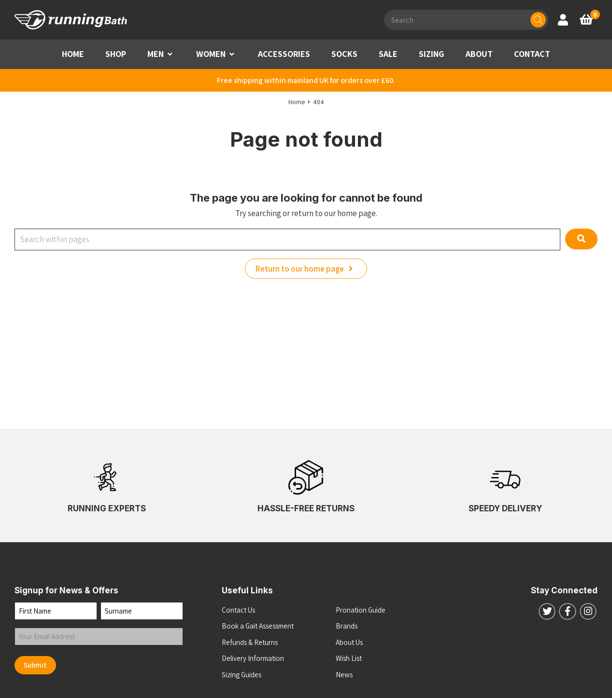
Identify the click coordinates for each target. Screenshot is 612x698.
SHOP (115, 53)
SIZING (431, 53)
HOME (73, 53)
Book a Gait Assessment (258, 625)
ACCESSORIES (284, 53)
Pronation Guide (360, 610)
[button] (170, 54)
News (344, 674)
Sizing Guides (241, 674)
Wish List (349, 658)
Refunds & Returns (250, 642)
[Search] (538, 19)
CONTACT (532, 53)
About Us (349, 642)
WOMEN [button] (211, 53)
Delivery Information (253, 658)
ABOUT (479, 53)
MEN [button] (155, 53)
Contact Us (238, 610)
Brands (346, 625)
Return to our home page (306, 268)
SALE (388, 53)
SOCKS (344, 53)
